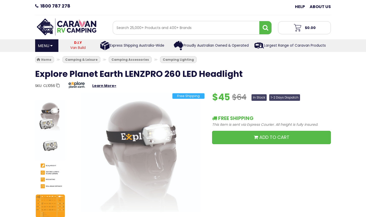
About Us (320, 7)
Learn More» (104, 85)
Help (300, 7)
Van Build (78, 45)
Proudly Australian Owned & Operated (216, 45)
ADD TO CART (271, 137)
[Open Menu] (46, 45)
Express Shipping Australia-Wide (137, 45)
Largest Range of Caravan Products (295, 45)
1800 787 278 (55, 6)
